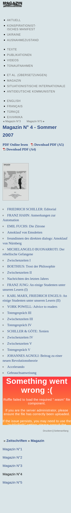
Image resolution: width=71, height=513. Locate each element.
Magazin (14, 80)
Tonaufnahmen (20, 65)
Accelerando (15, 367)
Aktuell (14, 20)
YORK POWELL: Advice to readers (32, 307)
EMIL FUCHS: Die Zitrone (26, 226)
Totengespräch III (19, 313)
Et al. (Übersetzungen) (27, 75)
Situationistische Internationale (36, 86)
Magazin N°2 (12, 457)
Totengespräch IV (19, 325)
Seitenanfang (61, 430)
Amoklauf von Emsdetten (24, 232)
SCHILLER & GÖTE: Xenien (28, 331)
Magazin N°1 (12, 449)
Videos (13, 60)
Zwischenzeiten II (19, 272)
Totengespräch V (18, 350)
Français (15, 106)
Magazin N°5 (34, 121)
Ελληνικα (15, 117)
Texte (12, 49)
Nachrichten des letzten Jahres (28, 279)
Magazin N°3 (13, 121)
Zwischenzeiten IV (20, 337)
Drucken (47, 430)
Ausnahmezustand (23, 40)
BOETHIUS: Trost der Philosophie (31, 266)
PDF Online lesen (15, 145)
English (14, 101)
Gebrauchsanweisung (21, 373)
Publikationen (19, 55)
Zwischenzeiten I (19, 260)
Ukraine (14, 34)
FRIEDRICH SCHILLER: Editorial (31, 209)
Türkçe (13, 111)
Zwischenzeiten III (20, 319)
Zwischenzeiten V (19, 343)
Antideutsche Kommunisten (31, 91)
